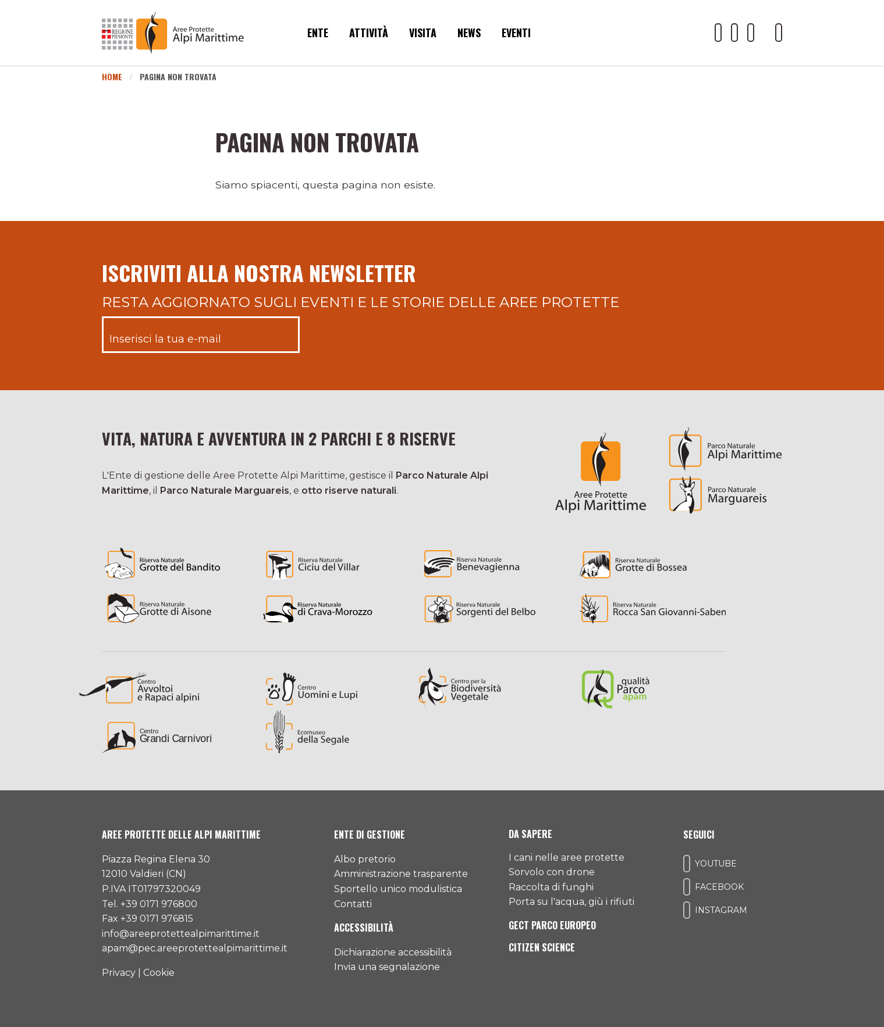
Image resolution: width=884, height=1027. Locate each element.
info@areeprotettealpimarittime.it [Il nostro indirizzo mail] (181, 933)
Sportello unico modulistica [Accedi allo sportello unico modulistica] (398, 888)
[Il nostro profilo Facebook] (734, 32)
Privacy (119, 972)
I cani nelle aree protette (566, 857)
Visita (422, 32)
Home (112, 76)
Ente (317, 32)
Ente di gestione (369, 834)
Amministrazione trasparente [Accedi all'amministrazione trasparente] (401, 873)
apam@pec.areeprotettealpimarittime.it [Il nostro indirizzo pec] (194, 948)
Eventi (516, 32)
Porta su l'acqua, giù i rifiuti (571, 901)
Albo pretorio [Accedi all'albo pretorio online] (365, 859)
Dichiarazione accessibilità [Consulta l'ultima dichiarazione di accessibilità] (393, 952)
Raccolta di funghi (551, 887)
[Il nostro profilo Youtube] (718, 32)
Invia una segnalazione (387, 966)
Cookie (159, 972)
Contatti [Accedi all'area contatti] (353, 904)
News (469, 32)
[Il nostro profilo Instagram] (750, 32)
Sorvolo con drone (552, 872)
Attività (368, 32)
